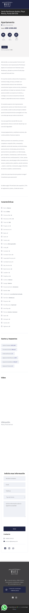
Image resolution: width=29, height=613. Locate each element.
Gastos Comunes (9, 345)
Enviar (14, 529)
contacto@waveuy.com (11, 541)
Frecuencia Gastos (9, 349)
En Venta (4, 47)
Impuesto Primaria (8, 366)
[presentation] (15, 522)
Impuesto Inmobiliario (10, 362)
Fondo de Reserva (8, 353)
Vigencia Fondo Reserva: (10, 357)
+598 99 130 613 (9, 538)
